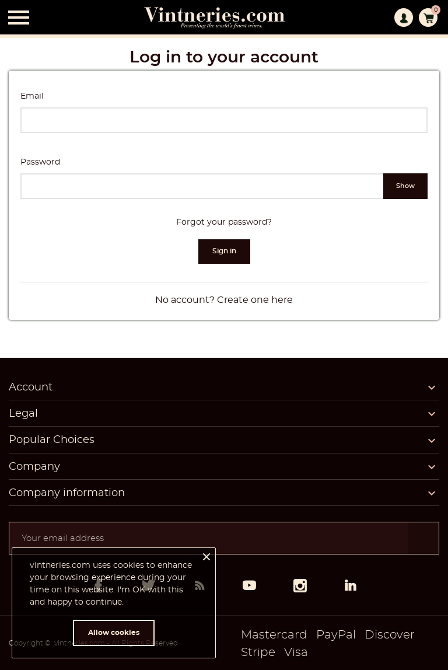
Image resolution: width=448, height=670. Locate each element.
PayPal (336, 635)
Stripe (258, 652)
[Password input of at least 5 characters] (202, 186)
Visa (296, 652)
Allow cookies (113, 632)
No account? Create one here (224, 300)
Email (32, 96)
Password (40, 162)
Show (405, 186)
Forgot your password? (224, 222)
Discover (390, 635)
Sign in (224, 250)
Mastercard (274, 635)
